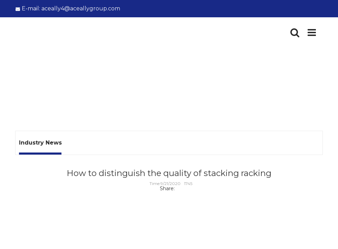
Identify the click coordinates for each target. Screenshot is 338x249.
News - (47, 88)
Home (23, 88)
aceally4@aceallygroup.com (71, 8)
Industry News (77, 88)
